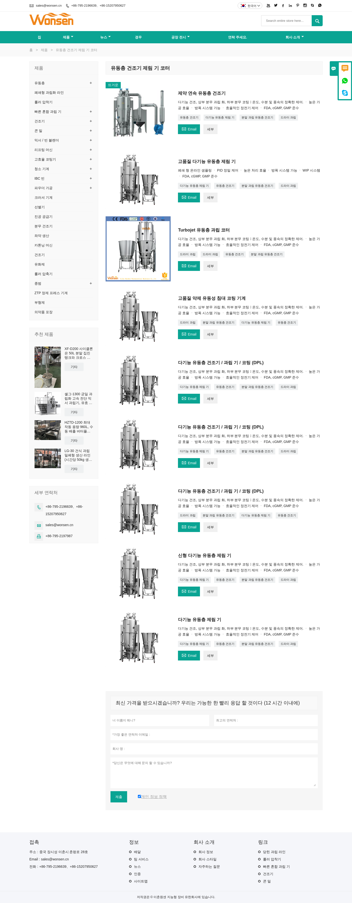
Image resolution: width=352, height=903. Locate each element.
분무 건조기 (43, 226)
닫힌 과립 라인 (274, 852)
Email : (34, 859)
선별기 (39, 207)
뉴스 (105, 37)
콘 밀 (38, 131)
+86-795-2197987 (59, 536)
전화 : (33, 866)
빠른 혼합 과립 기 (47, 112)
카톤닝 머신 (43, 245)
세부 (210, 129)
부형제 (39, 302)
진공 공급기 (43, 217)
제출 (118, 797)
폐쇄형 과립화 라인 (49, 92)
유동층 (39, 83)
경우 (138, 37)
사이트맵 (141, 881)
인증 (137, 874)
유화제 (39, 264)
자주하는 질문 (209, 866)
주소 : (33, 852)
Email (189, 128)
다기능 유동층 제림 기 (220, 117)
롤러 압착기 (43, 102)
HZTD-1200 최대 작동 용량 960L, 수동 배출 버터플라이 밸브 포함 (79, 426)
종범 (37, 283)
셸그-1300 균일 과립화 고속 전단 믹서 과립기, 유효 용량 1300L (78, 398)
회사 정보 (205, 852)
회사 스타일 (207, 859)
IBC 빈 (39, 178)
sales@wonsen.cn (49, 5)
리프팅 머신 (43, 150)
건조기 (39, 121)
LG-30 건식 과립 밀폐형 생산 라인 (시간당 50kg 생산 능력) (78, 455)
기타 (74, 367)
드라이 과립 (288, 117)
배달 (137, 852)
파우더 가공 (43, 188)
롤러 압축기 (43, 274)
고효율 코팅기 (45, 159)
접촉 (34, 842)
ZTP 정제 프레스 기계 (51, 293)
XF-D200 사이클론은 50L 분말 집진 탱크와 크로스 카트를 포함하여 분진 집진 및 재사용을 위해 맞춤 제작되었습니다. (79, 353)
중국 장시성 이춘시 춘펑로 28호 (63, 852)
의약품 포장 (43, 312)
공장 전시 (180, 37)
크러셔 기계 (43, 197)
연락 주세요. (237, 37)
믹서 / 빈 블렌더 (46, 140)
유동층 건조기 (189, 117)
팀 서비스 (141, 859)
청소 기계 (41, 169)
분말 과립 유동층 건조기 (257, 117)
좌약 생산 (41, 236)
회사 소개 (295, 37)
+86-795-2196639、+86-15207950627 (98, 5)
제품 (68, 37)
